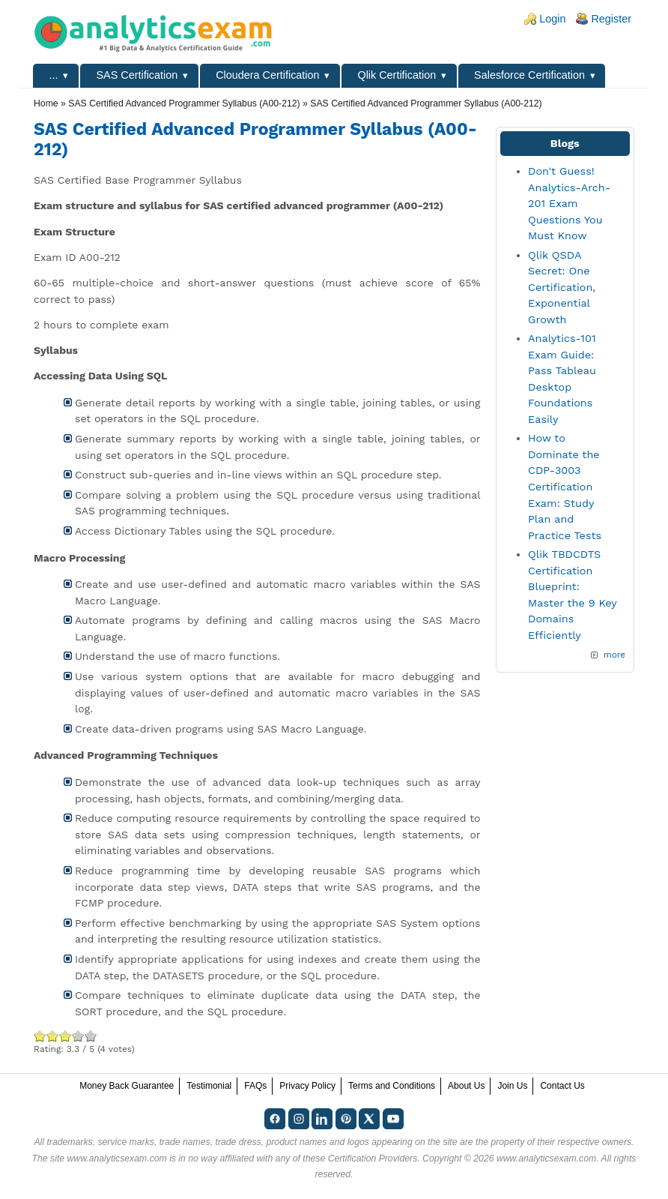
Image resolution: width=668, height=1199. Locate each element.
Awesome (91, 1036)
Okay (52, 1036)
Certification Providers (373, 1158)
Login (552, 19)
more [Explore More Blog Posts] (614, 654)
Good (65, 1036)
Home (46, 103)
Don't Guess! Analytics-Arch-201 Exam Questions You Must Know (569, 203)
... (53, 75)
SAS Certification (136, 75)
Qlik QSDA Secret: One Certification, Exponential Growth (561, 287)
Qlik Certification (396, 75)
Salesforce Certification (529, 75)
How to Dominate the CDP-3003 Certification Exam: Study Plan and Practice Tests (564, 486)
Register (611, 19)
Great (73, 1036)
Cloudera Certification (267, 75)
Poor (40, 1036)
